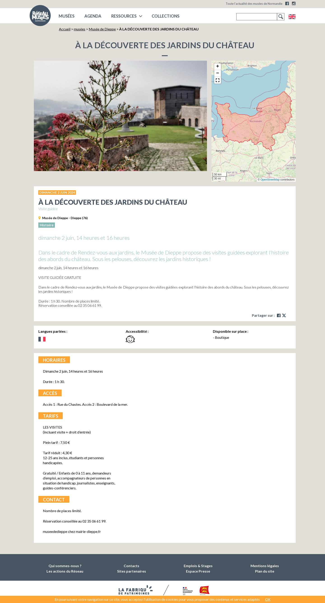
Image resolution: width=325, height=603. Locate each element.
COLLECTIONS (165, 16)
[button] (217, 66)
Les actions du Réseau (64, 571)
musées (66, 16)
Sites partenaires (131, 571)
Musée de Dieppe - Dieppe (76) (65, 218)
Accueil (64, 29)
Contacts (131, 566)
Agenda (92, 16)
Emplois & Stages (198, 566)
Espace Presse (198, 571)
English (292, 16)
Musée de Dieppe (102, 29)
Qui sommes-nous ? (65, 566)
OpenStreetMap (270, 179)
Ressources (124, 16)
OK (268, 599)
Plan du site (264, 571)
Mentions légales (265, 566)
